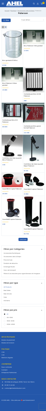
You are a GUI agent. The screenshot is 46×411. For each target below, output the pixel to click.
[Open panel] (6, 20)
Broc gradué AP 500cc (10, 60)
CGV (3, 355)
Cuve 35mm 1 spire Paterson (12, 189)
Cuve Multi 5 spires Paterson (12, 219)
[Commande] (32, 20)
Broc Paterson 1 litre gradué (33, 46)
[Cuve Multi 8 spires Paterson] (33, 211)
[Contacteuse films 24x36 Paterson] (33, 79)
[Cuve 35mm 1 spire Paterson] (12, 180)
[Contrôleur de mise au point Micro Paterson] (12, 145)
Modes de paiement (8, 340)
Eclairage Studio (9, 267)
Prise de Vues (8, 260)
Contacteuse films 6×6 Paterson (10, 121)
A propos (4, 370)
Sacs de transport (10, 270)
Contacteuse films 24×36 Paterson (32, 95)
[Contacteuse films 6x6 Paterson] (12, 110)
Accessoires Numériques (12, 253)
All (7, 314)
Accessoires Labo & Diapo (12, 256)
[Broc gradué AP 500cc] (12, 44)
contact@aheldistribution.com (15, 388)
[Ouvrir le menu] (3, 3)
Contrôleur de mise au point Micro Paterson (11, 159)
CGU (3, 352)
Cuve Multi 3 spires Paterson (33, 189)
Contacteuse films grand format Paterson (32, 127)
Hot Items (7, 300)
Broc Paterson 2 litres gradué (9, 84)
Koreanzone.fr (30, 400)
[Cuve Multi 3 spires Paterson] (33, 180)
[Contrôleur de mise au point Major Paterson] (33, 148)
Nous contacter (7, 367)
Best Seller (7, 290)
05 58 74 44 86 (10, 385)
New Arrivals (8, 294)
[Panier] (42, 4)
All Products (8, 287)
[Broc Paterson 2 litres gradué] (12, 74)
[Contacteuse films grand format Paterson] (33, 113)
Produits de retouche (10, 263)
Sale (5, 297)
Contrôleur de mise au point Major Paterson (33, 165)
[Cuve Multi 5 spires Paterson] (12, 207)
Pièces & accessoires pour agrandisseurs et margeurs (22, 273)
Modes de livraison (8, 343)
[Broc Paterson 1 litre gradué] (33, 37)
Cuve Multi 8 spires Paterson (33, 229)
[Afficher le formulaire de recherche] (34, 4)
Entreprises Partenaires (9, 372)
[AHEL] (14, 4)
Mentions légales (7, 358)
